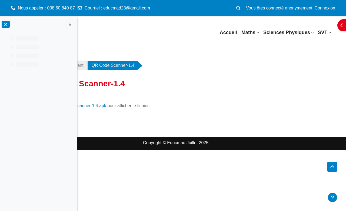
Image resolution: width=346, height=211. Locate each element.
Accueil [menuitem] (228, 32)
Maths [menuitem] (248, 32)
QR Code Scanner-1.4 (168, 65)
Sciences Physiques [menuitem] (286, 32)
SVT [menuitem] (322, 32)
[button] (238, 8)
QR (90, 65)
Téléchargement (123, 65)
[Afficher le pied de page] (332, 197)
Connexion (325, 8)
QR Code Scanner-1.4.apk (136, 105)
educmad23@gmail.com (126, 8)
